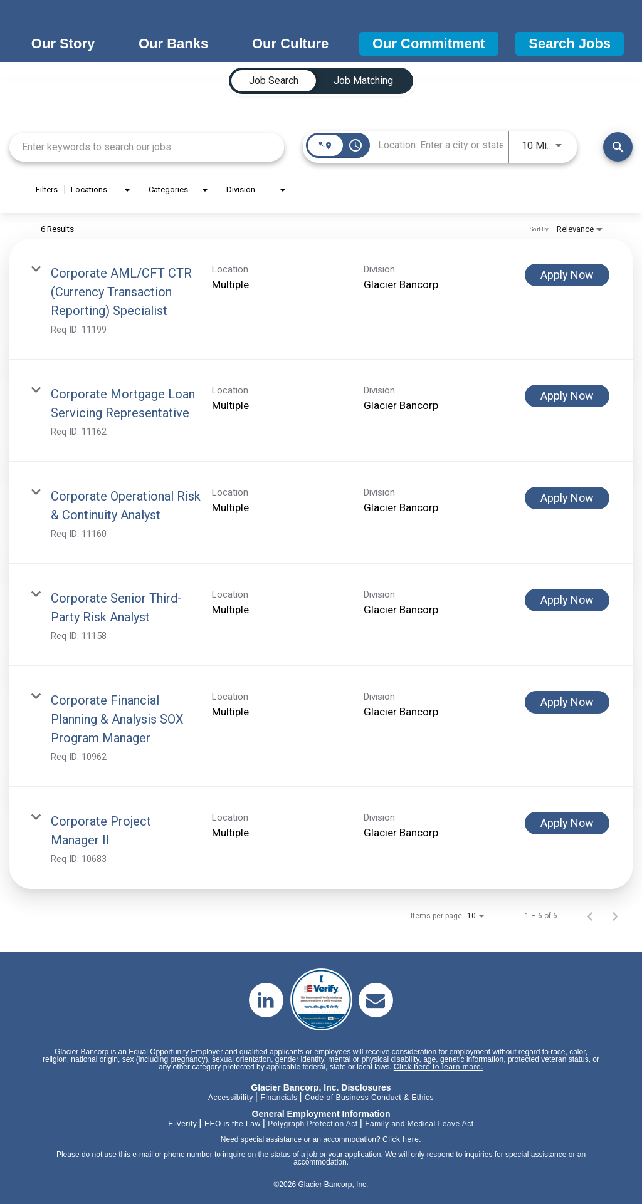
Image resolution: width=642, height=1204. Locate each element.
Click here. (401, 1139)
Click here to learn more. (438, 1066)
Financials (278, 1097)
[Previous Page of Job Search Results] (590, 915)
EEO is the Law (232, 1123)
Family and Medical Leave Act (419, 1123)
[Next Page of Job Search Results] (615, 915)
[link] (321, 299)
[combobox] (146, 147)
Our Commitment (428, 43)
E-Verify (182, 1123)
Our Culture (290, 43)
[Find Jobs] (618, 147)
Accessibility (230, 1097)
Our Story (63, 43)
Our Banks (173, 43)
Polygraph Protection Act (312, 1123)
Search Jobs (570, 43)
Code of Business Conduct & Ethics (369, 1097)
